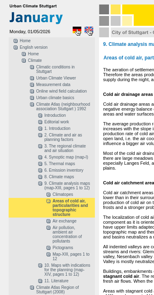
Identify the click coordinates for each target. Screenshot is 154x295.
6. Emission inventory (63, 170)
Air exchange (64, 221)
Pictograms (63, 247)
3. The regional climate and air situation (65, 148)
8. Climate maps (59, 177)
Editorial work (56, 122)
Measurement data (53, 84)
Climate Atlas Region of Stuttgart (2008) (57, 289)
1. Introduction (57, 128)
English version (34, 47)
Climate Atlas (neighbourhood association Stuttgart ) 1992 (63, 106)
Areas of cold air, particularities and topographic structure (70, 208)
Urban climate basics (55, 97)
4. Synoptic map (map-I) (66, 157)
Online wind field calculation (61, 91)
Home (25, 41)
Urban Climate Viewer (56, 78)
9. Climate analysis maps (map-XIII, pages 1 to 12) (67, 185)
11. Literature (56, 281)
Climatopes (63, 194)
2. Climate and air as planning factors (63, 137)
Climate (35, 60)
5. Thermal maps (59, 163)
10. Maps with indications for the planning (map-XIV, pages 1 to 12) (67, 270)
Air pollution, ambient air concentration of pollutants (67, 234)
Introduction (55, 115)
